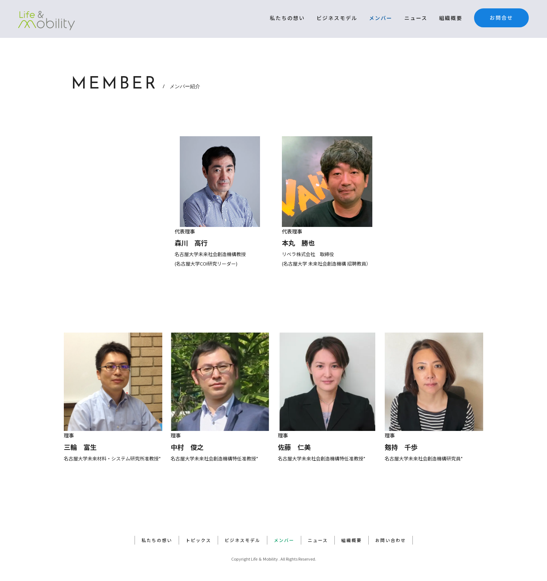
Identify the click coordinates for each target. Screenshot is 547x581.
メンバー (380, 17)
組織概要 (450, 17)
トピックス (198, 540)
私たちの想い (287, 17)
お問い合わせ (390, 540)
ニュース (415, 17)
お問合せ (501, 17)
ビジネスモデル (337, 17)
